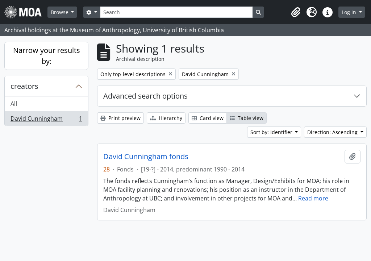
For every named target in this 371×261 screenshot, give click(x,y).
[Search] (176, 12)
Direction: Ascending (333, 132)
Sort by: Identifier (272, 132)
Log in (350, 12)
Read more (313, 198)
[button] (296, 12)
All (14, 104)
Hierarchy (166, 118)
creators (24, 86)
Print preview (120, 118)
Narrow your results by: (46, 55)
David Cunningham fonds (145, 156)
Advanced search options (145, 96)
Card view (208, 118)
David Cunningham (46, 120)
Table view (246, 118)
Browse (60, 12)
